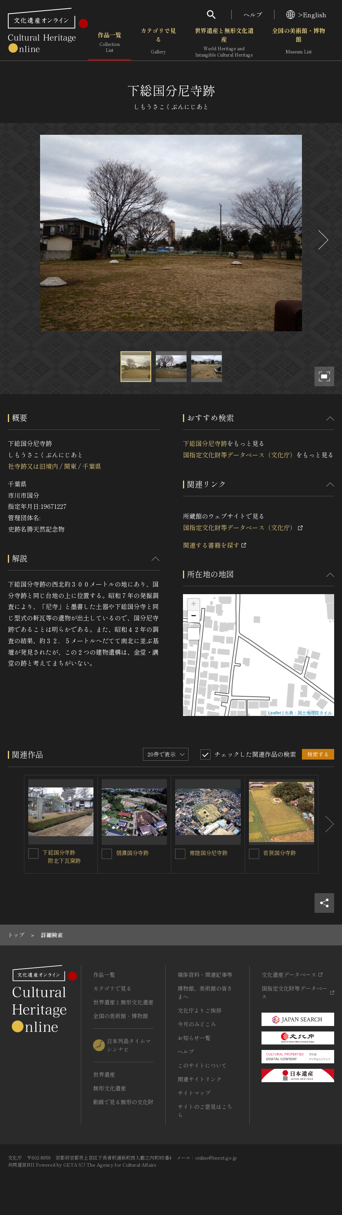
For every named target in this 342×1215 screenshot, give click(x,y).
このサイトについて (202, 1065)
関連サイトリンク (199, 1079)
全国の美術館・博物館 (298, 43)
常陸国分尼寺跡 (208, 853)
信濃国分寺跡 (132, 853)
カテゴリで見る (158, 43)
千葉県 (91, 466)
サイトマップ (193, 1093)
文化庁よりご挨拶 (199, 1010)
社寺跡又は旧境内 (33, 466)
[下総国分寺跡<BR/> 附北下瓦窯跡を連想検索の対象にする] (33, 853)
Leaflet (274, 712)
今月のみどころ (196, 1024)
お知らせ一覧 (193, 1038)
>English (306, 14)
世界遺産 (104, 1074)
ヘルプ (252, 14)
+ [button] (193, 605)
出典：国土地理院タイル (308, 712)
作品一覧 (109, 43)
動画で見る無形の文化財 (123, 1102)
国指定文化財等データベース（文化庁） (239, 454)
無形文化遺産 (109, 1088)
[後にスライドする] (322, 240)
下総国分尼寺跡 (205, 443)
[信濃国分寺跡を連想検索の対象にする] (107, 854)
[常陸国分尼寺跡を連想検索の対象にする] (180, 854)
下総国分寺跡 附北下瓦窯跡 (61, 856)
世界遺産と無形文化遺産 (224, 43)
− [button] (193, 616)
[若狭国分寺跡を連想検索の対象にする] (254, 854)
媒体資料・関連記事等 (204, 974)
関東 (70, 466)
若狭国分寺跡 (279, 853)
